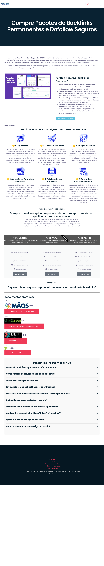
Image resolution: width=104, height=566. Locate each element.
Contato (79, 4)
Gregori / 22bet (15, 341)
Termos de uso (53, 468)
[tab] (52, 310)
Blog (73, 4)
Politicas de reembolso (53, 466)
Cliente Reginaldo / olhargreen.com (24, 326)
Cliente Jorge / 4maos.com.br (21, 311)
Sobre (53, 462)
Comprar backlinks (63, 4)
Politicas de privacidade (53, 464)
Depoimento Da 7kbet (17, 352)
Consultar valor (19, 274)
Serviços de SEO (49, 4)
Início (53, 460)
